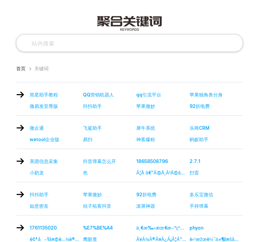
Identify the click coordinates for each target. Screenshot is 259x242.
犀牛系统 (145, 128)
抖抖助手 (92, 106)
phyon (196, 228)
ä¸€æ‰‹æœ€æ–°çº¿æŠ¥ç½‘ (163, 228)
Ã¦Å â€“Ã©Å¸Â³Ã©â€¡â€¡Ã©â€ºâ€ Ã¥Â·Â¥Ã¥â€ (163, 172)
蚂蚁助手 (199, 139)
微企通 (37, 128)
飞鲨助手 (92, 128)
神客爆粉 (145, 139)
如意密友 (39, 206)
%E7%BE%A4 (98, 228)
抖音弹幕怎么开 (99, 161)
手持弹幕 (199, 206)
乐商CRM (199, 128)
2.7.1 (195, 161)
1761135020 (43, 228)
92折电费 (200, 106)
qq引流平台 (148, 94)
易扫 (87, 139)
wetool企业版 (44, 139)
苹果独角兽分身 (206, 94)
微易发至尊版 (44, 106)
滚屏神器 (145, 206)
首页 (21, 68)
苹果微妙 (145, 106)
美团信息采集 (44, 161)
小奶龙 (37, 172)
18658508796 (152, 161)
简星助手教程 (44, 94)
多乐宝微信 (201, 194)
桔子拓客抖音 (97, 206)
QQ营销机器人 (98, 94)
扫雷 (194, 172)
